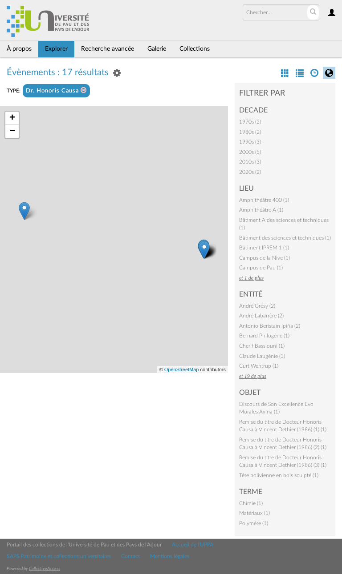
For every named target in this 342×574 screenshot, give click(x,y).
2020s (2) (250, 172)
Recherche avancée (107, 49)
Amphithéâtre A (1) (261, 210)
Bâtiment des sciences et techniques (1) (285, 238)
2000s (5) (250, 152)
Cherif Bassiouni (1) (262, 346)
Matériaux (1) (254, 513)
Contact (130, 556)
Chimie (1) (251, 503)
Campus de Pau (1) (261, 267)
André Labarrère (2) (261, 315)
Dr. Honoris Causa (56, 90)
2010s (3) (250, 162)
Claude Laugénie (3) (262, 356)
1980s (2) (250, 132)
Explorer (56, 49)
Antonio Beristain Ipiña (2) (269, 326)
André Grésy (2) (257, 306)
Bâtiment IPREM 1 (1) (264, 247)
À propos (19, 49)
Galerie (156, 49)
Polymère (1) (253, 523)
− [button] (12, 131)
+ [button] (12, 118)
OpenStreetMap (181, 369)
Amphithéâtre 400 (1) (264, 200)
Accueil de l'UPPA (192, 544)
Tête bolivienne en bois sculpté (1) (278, 475)
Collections (194, 49)
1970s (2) (250, 121)
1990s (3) (250, 142)
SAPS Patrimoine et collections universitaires (59, 556)
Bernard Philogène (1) (264, 335)
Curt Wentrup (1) (258, 366)
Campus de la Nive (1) (264, 258)
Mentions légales (169, 556)
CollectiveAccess (44, 568)
